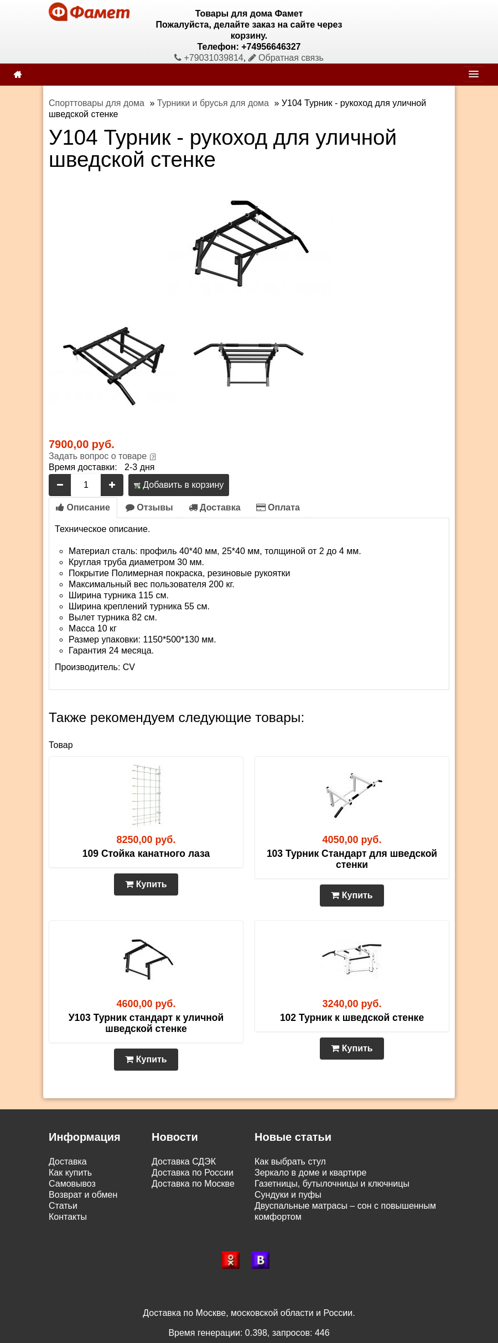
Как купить (70, 1172)
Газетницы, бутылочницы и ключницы (332, 1183)
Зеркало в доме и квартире (310, 1172)
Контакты (68, 1216)
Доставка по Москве (193, 1183)
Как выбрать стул (290, 1161)
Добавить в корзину (179, 484)
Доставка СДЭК (184, 1161)
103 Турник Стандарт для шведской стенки (352, 859)
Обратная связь (286, 57)
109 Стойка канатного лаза (146, 853)
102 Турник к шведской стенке (352, 1017)
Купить (146, 884)
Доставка (215, 507)
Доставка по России (193, 1172)
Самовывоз (72, 1183)
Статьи (63, 1205)
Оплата (278, 507)
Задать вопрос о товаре (98, 456)
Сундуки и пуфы (288, 1194)
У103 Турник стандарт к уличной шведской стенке (146, 1023)
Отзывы (149, 507)
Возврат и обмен (83, 1194)
